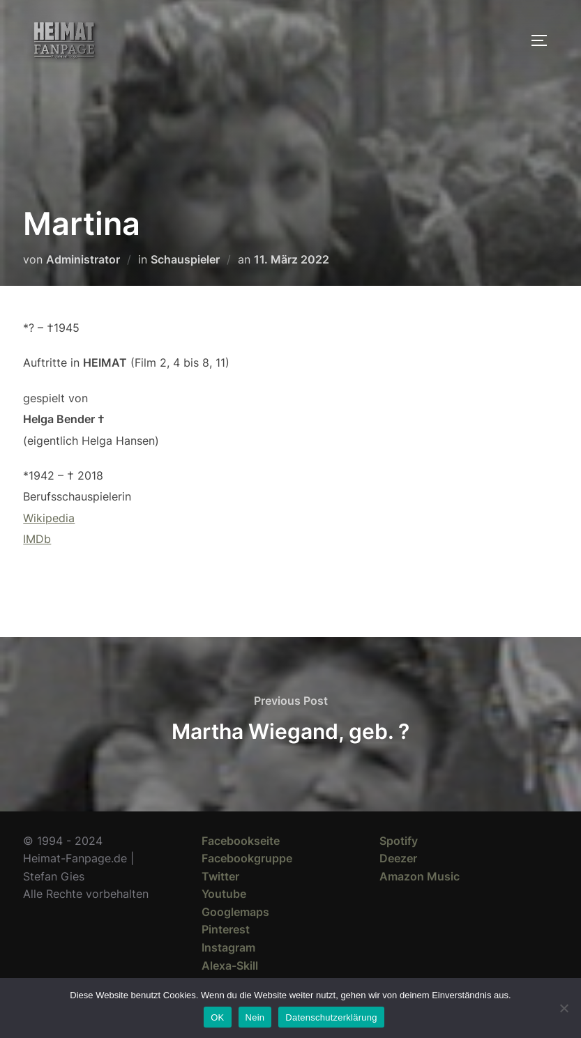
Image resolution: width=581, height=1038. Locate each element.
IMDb (37, 539)
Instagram (228, 947)
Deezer (398, 858)
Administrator (83, 259)
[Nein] (564, 1008)
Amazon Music (419, 876)
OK (217, 1017)
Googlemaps (235, 912)
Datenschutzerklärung (331, 1017)
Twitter (220, 876)
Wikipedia (49, 518)
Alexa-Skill (230, 965)
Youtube (224, 894)
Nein (255, 1017)
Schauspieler (185, 259)
